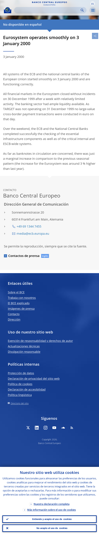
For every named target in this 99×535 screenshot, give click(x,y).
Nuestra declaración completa (51, 504)
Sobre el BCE (16, 292)
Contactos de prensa (24, 256)
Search (82, 10)
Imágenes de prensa (21, 308)
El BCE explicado (19, 303)
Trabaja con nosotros (22, 298)
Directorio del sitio (20, 403)
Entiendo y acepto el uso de (52, 519)
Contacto (14, 314)
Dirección (14, 319)
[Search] (48, 10)
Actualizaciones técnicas (24, 346)
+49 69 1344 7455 (29, 226)
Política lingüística (20, 395)
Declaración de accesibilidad (27, 389)
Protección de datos (21, 373)
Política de (20, 384)
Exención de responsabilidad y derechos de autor (40, 341)
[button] (92, 3)
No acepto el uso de (51, 528)
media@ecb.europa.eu (33, 233)
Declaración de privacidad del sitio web (34, 378)
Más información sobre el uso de (51, 510)
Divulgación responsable (24, 352)
